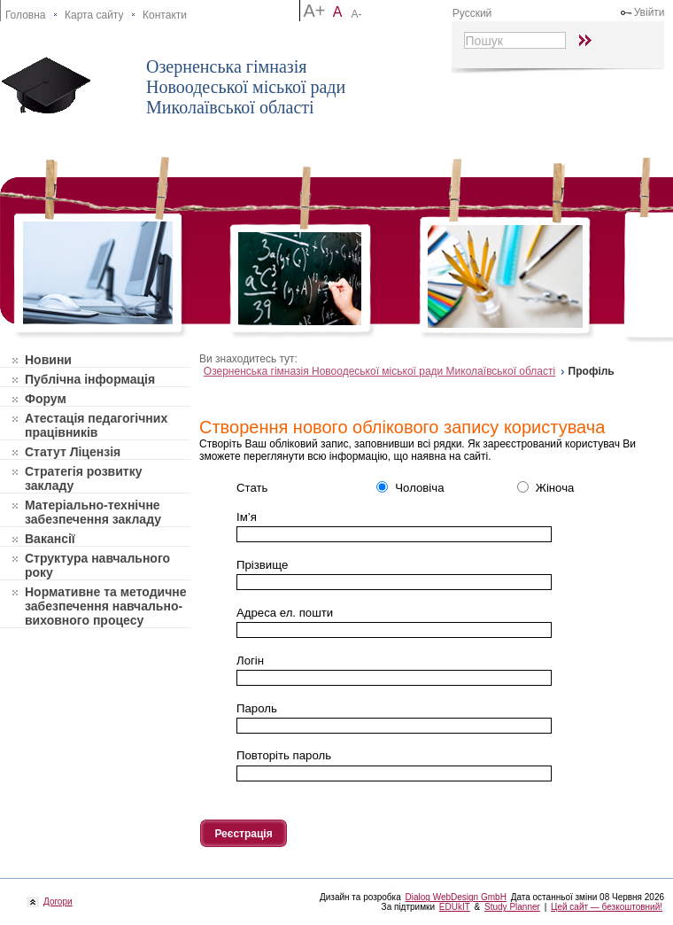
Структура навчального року (97, 565)
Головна (25, 15)
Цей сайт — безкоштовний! (606, 907)
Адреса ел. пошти (284, 612)
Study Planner (512, 907)
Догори (56, 901)
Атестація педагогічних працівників (96, 425)
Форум (45, 399)
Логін (250, 660)
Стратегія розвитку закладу (83, 478)
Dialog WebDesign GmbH (456, 897)
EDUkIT (454, 907)
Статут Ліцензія (72, 452)
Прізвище (262, 564)
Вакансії (50, 539)
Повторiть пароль (283, 755)
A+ (314, 10)
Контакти (165, 15)
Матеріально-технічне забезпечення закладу (93, 512)
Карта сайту (94, 15)
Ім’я (246, 517)
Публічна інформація (90, 379)
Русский (472, 13)
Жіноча (546, 487)
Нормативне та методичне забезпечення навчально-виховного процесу (106, 606)
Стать (251, 487)
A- (357, 14)
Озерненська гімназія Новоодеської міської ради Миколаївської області (245, 87)
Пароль (256, 708)
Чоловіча (410, 487)
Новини (48, 360)
